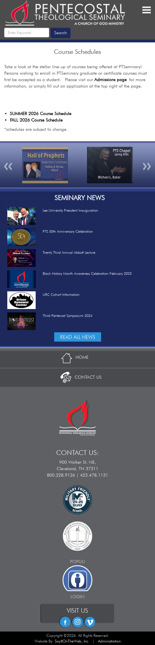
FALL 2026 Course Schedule (36, 120)
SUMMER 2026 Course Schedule (40, 113)
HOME (77, 357)
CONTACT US (78, 377)
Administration (109, 641)
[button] (8, 165)
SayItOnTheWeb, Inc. (72, 641)
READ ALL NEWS (77, 337)
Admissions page (110, 79)
